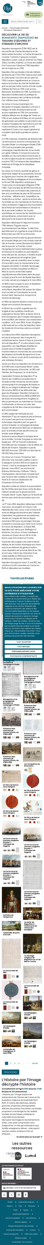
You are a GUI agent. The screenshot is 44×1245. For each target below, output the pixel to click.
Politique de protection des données (21, 1226)
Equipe (25, 1210)
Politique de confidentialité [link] (23, 656)
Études (10, 1202)
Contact (33, 1230)
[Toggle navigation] (5, 21)
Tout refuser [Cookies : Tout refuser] (23, 647)
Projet (15, 1210)
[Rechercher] (23, 21)
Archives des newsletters (15, 1230)
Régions (10, 1206)
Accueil (4, 28)
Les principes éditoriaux (21, 1214)
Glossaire (31, 1206)
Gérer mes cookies (31, 1234)
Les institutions (31, 1218)
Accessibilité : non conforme (22, 1242)
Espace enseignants (11, 1234)
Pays (20, 1206)
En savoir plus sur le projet (28, 1137)
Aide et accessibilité (13, 1218)
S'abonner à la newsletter (35, 15)
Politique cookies (21, 1238)
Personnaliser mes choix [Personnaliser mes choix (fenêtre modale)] (23, 651)
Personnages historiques (19, 28)
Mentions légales (21, 1222)
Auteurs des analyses (26, 1202)
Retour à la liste (10, 1072)
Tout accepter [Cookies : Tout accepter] (23, 642)
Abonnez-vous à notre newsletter (19, 1188)
